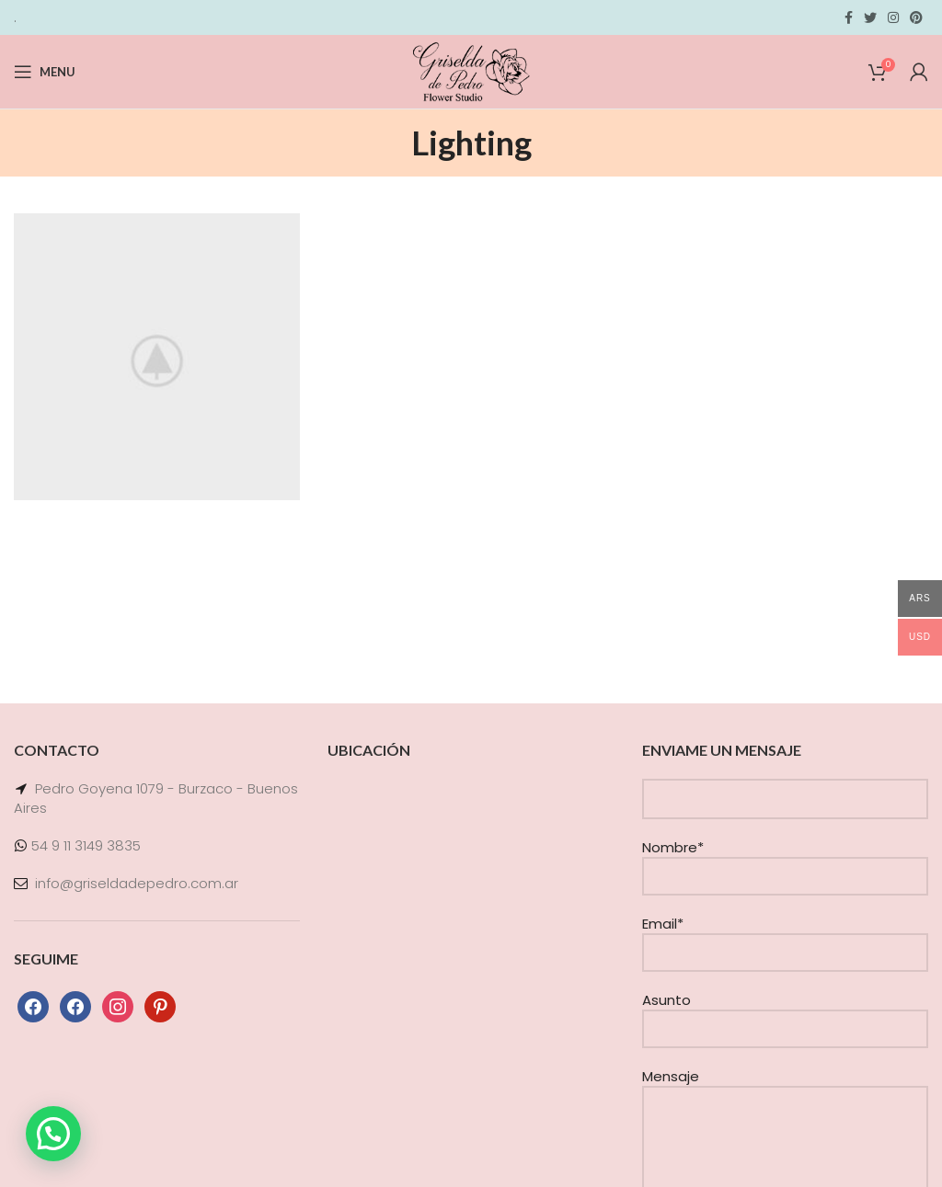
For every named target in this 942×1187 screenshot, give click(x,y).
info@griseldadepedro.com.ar (136, 883)
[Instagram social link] (893, 17)
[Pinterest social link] (916, 17)
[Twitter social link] (870, 17)
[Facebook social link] (848, 17)
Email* (785, 937)
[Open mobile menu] (45, 71)
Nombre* (785, 861)
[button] (53, 1133)
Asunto (785, 1013)
